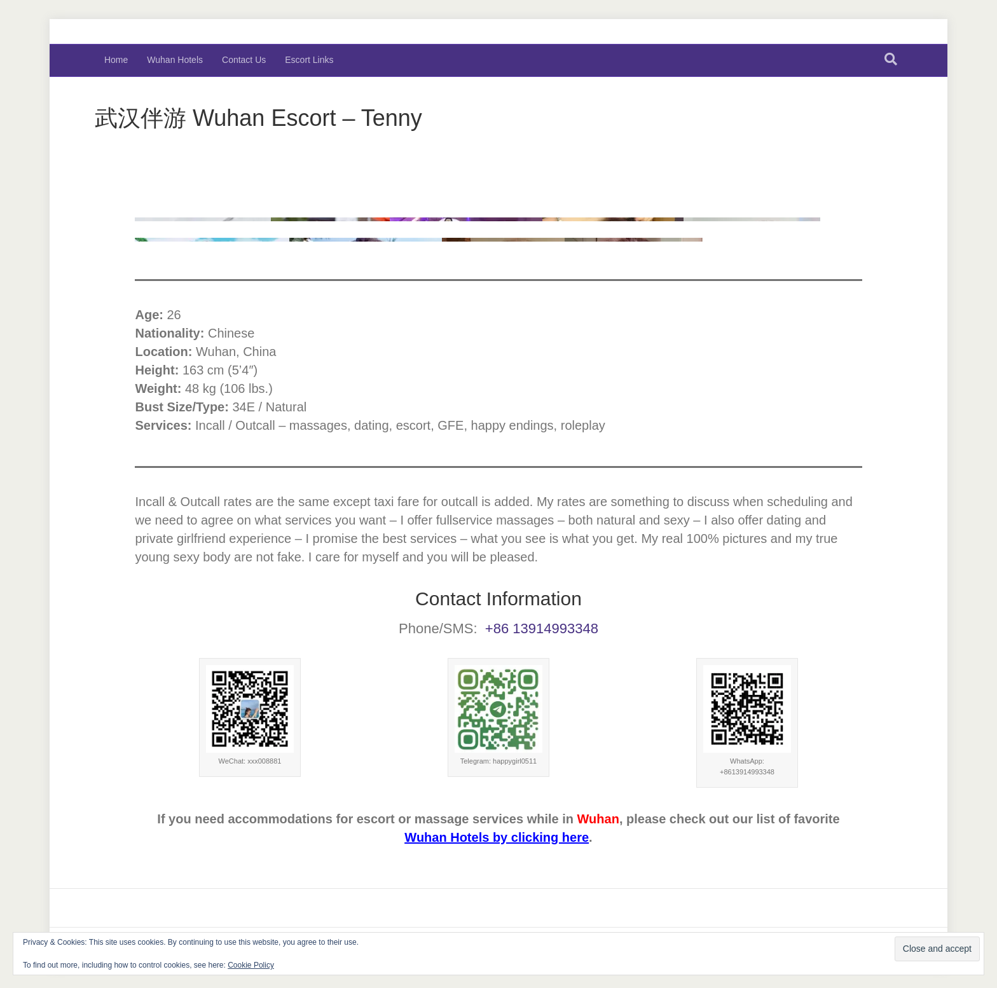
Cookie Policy (251, 965)
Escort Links (309, 60)
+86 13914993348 (541, 628)
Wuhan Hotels (175, 60)
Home (116, 60)
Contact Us (244, 60)
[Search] (890, 59)
